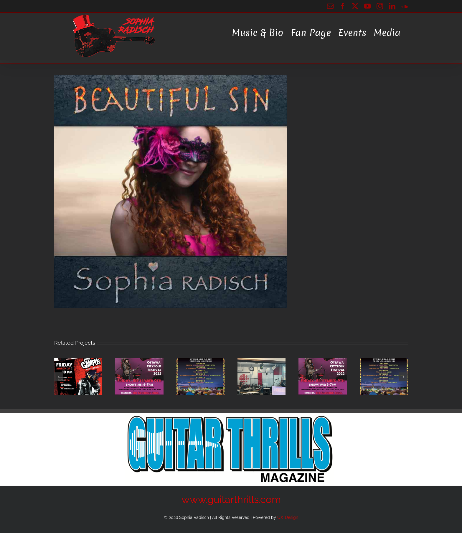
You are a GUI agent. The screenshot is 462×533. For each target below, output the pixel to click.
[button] (58, 376)
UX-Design (287, 517)
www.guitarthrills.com (231, 499)
